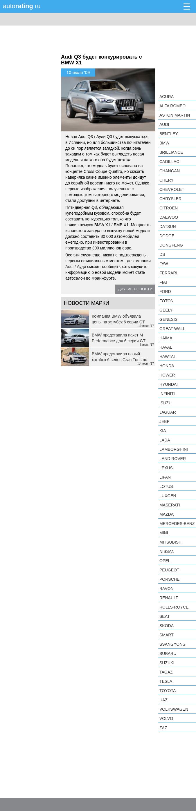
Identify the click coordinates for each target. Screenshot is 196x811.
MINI (163, 533)
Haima (165, 338)
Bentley (168, 133)
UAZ (163, 700)
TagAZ (166, 672)
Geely (166, 310)
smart (166, 635)
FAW (163, 263)
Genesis (168, 319)
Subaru (167, 653)
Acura (166, 96)
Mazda (166, 514)
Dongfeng (171, 245)
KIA (162, 430)
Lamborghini (173, 449)
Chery (166, 180)
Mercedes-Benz (177, 523)
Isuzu (165, 403)
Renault (168, 597)
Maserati (169, 505)
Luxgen (167, 495)
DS (162, 254)
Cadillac (169, 161)
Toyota (167, 690)
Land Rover (172, 458)
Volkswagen (173, 709)
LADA (164, 440)
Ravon (166, 588)
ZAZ (163, 727)
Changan (169, 171)
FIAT (163, 282)
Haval (165, 347)
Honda (166, 365)
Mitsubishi (171, 542)
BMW (164, 143)
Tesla (165, 681)
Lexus (166, 468)
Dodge (166, 235)
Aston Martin (174, 115)
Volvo (166, 718)
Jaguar (167, 412)
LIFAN (165, 477)
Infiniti (167, 393)
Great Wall (172, 328)
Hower (167, 375)
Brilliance (171, 152)
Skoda (166, 625)
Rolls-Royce (173, 607)
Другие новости (135, 289)
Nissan (167, 551)
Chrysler (170, 198)
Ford (165, 291)
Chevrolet (171, 189)
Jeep (164, 421)
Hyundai (168, 384)
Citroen (168, 208)
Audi (164, 124)
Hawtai (167, 356)
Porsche (169, 579)
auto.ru (22, 6)
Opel (164, 560)
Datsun (167, 226)
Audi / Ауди (75, 266)
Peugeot (169, 570)
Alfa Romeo (172, 106)
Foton (166, 300)
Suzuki (166, 662)
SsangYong (172, 644)
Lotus (166, 486)
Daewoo (168, 217)
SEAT (164, 616)
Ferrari (168, 273)
